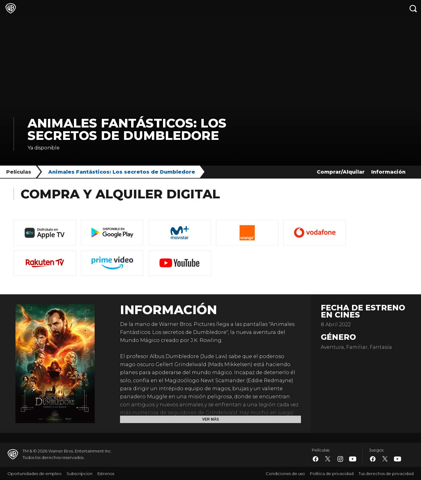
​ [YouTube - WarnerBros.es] (352, 459)
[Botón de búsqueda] (413, 8)
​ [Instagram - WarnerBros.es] (340, 459)
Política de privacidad (332, 473)
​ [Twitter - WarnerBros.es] (328, 459)
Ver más (210, 419)
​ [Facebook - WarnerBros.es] (315, 459)
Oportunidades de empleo (34, 473)
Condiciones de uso (285, 473)
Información (388, 172)
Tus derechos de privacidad (386, 473)
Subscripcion (79, 473)
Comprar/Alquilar (341, 172)
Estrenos (105, 473)
